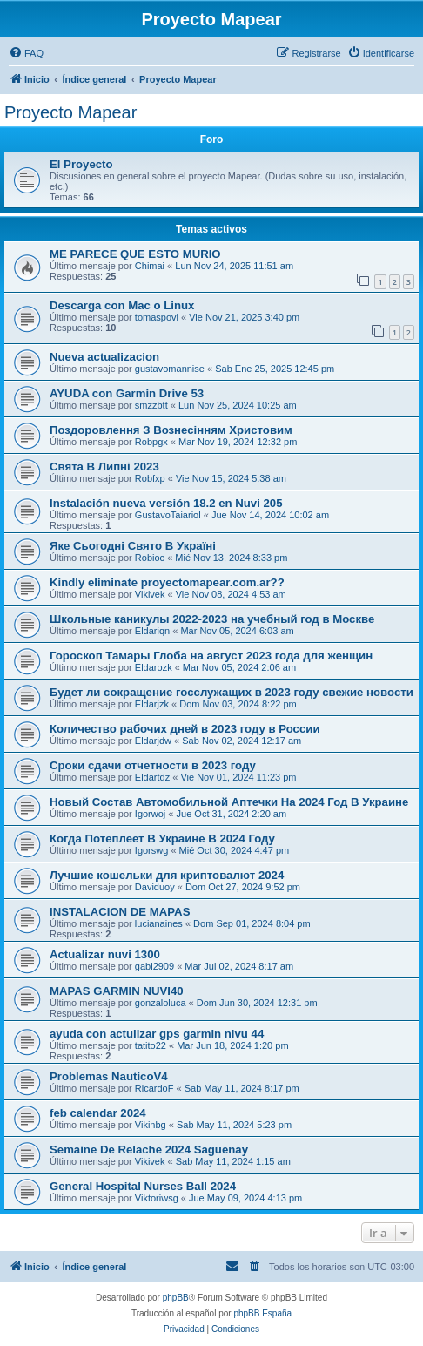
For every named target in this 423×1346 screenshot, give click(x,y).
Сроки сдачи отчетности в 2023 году (153, 765)
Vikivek (150, 594)
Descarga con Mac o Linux (122, 305)
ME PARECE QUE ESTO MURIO (135, 253)
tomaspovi (156, 317)
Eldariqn (152, 631)
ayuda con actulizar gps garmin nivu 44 (157, 1033)
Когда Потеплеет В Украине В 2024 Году (162, 838)
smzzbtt (151, 405)
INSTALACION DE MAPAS (120, 911)
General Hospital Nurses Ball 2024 (143, 1186)
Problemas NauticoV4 (109, 1076)
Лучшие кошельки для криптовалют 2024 (167, 875)
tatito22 (150, 1045)
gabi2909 (154, 966)
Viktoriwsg (156, 1198)
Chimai (149, 265)
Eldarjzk (152, 704)
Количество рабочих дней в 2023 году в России (185, 728)
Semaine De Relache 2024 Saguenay (149, 1149)
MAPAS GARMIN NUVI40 (117, 991)
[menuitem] (26, 53)
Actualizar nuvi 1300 (105, 954)
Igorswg (152, 850)
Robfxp (150, 478)
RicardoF (154, 1088)
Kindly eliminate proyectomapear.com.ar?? (167, 582)
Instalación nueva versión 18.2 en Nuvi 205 (166, 503)
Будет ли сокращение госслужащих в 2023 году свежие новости (231, 692)
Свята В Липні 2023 (104, 466)
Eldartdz (152, 777)
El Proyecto (81, 164)
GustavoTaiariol (168, 515)
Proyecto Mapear (70, 112)
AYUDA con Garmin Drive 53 (127, 393)
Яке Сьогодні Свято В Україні (133, 545)
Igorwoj (150, 813)
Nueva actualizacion (104, 356)
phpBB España (262, 1313)
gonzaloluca (160, 1003)
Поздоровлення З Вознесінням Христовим (171, 429)
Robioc (149, 557)
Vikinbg (150, 1124)
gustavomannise (170, 368)
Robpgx (151, 441)
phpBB (176, 1297)
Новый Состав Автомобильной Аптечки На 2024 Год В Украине (229, 801)
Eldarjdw (153, 740)
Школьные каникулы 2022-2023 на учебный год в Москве (212, 619)
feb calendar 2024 (98, 1112)
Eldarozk (153, 667)
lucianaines (159, 923)
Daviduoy (155, 887)
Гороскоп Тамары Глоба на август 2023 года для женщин (211, 655)
